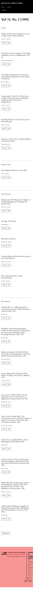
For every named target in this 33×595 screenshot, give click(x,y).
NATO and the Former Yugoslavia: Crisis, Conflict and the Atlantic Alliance (15, 35)
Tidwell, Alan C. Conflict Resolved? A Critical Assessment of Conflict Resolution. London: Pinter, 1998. (15, 309)
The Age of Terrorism (8, 221)
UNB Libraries (16, 556)
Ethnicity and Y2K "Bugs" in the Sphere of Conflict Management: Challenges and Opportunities (15, 202)
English (10, 7)
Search (3, 7)
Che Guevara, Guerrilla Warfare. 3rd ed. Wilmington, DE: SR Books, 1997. (14, 441)
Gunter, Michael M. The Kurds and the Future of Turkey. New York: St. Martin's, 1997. (15, 375)
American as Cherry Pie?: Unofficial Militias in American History (16, 140)
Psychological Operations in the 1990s (14, 170)
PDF (9, 42)
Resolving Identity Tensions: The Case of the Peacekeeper (15, 121)
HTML (3, 42)
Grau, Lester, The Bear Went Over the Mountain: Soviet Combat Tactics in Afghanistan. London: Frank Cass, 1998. (14, 397)
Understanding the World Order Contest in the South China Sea (16, 257)
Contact (23, 556)
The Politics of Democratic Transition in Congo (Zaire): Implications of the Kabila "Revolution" (15, 77)
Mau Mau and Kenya (8, 239)
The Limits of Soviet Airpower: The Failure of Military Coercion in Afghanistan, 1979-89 (16, 55)
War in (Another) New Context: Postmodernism (12, 277)
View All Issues (5, 533)
